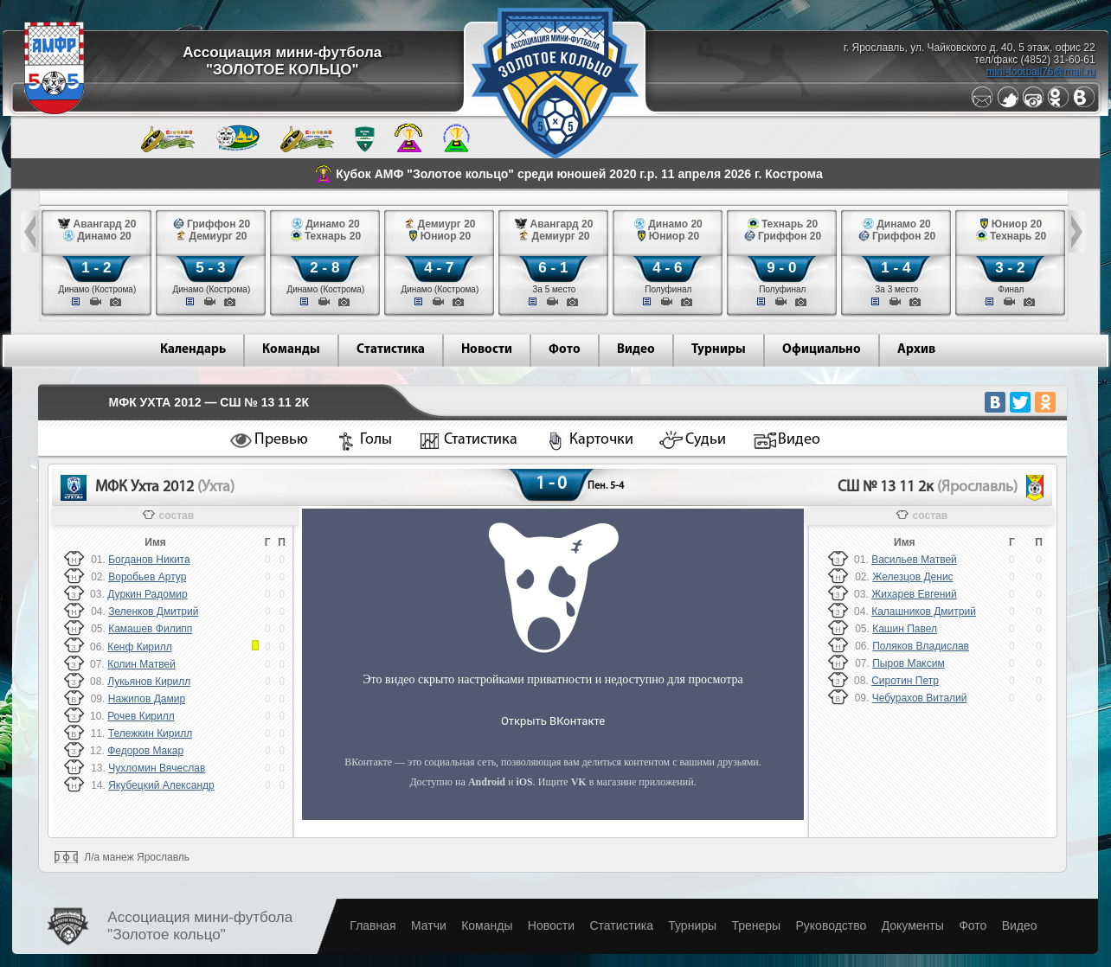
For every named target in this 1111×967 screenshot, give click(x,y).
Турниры (718, 349)
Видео (636, 349)
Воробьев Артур (147, 577)
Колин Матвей (141, 664)
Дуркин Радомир (147, 594)
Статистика (390, 349)
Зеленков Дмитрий (153, 611)
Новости (486, 349)
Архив (916, 349)
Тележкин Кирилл (150, 733)
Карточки (601, 440)
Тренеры (755, 925)
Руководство (830, 925)
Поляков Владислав (920, 646)
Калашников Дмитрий (923, 611)
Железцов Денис (912, 577)
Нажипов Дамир (146, 699)
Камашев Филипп (150, 629)
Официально (821, 349)
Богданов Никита (148, 560)
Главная (372, 925)
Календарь (193, 349)
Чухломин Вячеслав (156, 768)
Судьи (705, 440)
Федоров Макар (145, 751)
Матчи (428, 925)
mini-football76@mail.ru (1040, 72)
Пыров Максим (908, 663)
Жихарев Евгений (914, 594)
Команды (291, 349)
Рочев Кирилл (141, 716)
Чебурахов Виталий (919, 698)
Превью (281, 440)
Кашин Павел (904, 629)
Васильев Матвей (914, 560)
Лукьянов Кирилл (148, 682)
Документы (913, 925)
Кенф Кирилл (139, 647)
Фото (565, 349)
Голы (376, 440)
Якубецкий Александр (161, 785)
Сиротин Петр (905, 681)
